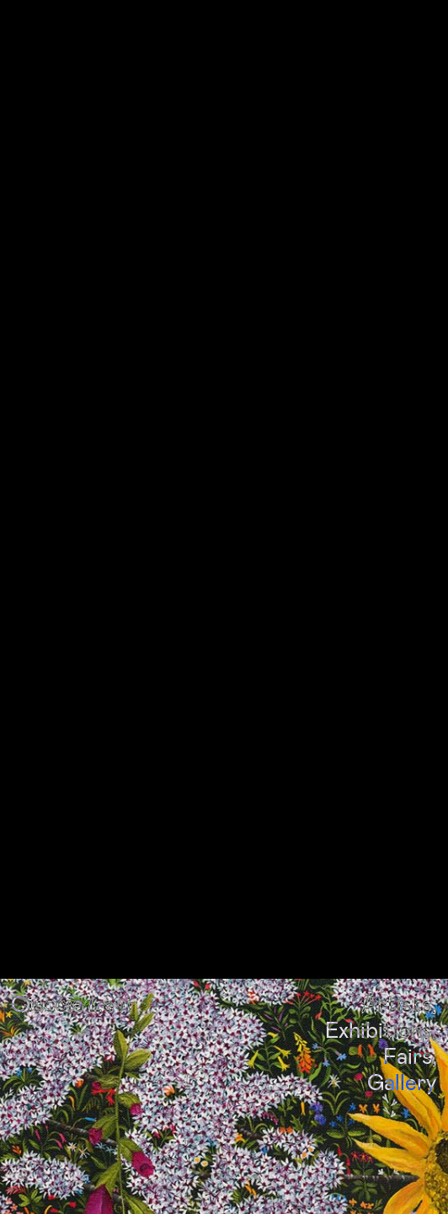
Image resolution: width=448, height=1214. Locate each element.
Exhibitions (378, 1007)
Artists (396, 980)
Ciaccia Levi (71, 980)
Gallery (402, 1059)
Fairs (407, 1033)
